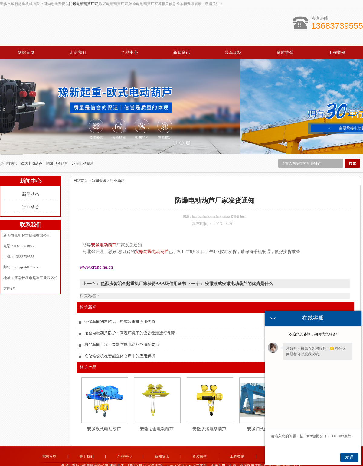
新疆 (191, 460)
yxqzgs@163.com (27, 253)
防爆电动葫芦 (57, 150)
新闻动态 (30, 181)
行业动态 (30, 193)
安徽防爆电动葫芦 (209, 415)
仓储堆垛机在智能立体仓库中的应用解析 (119, 342)
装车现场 (233, 52)
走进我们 (77, 52)
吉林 (163, 460)
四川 (223, 460)
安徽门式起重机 (262, 415)
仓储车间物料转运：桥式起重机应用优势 (119, 308)
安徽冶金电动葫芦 (157, 415)
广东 (207, 460)
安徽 (199, 460)
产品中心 (129, 52)
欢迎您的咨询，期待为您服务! (313, 334)
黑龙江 (173, 460)
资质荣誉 (284, 52)
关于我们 (86, 443)
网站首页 (26, 52)
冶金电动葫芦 (83, 150)
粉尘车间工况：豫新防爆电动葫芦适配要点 (121, 331)
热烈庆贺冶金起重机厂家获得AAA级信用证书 (143, 270)
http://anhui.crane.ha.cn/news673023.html (219, 203)
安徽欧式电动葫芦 (104, 415)
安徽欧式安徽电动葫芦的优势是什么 (238, 270)
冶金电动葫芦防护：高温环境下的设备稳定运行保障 (129, 319)
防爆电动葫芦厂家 (83, 4)
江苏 (215, 460)
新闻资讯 (181, 52)
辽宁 (183, 460)
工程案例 (337, 52)
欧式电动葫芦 (32, 150)
